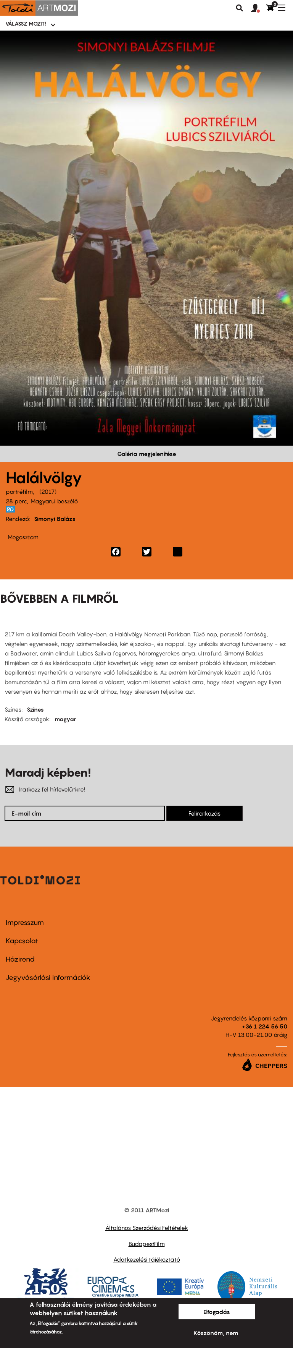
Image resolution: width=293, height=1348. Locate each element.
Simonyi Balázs (55, 518)
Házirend (20, 959)
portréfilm (19, 491)
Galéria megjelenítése (146, 453)
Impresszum (25, 922)
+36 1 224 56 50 (264, 1026)
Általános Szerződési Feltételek (146, 1227)
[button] (258, 8)
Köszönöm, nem (215, 1332)
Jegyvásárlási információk (48, 977)
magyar (65, 718)
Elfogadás (216, 1311)
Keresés (239, 8)
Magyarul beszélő (54, 501)
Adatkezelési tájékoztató (146, 1259)
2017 (48, 491)
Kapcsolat (22, 941)
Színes (35, 709)
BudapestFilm (147, 1243)
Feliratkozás (204, 813)
